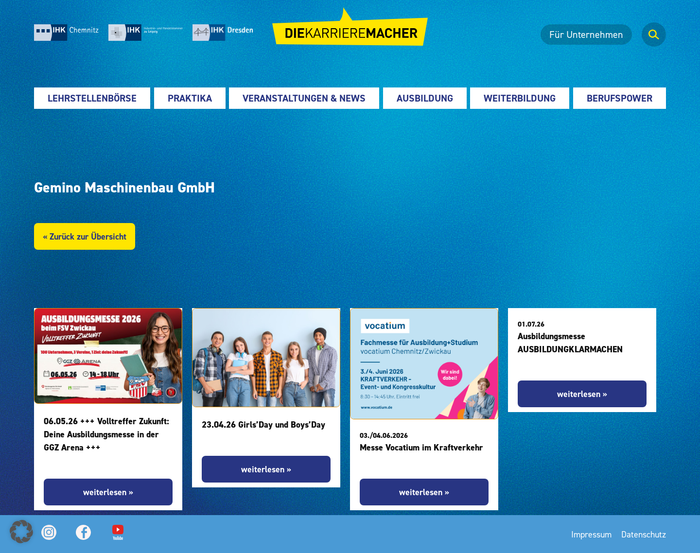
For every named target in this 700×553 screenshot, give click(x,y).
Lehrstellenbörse (92, 98)
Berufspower (619, 98)
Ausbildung (425, 98)
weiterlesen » (108, 492)
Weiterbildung (520, 98)
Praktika (190, 98)
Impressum (591, 534)
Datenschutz (643, 534)
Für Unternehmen (586, 34)
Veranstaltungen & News (304, 98)
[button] (21, 531)
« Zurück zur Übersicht (84, 236)
